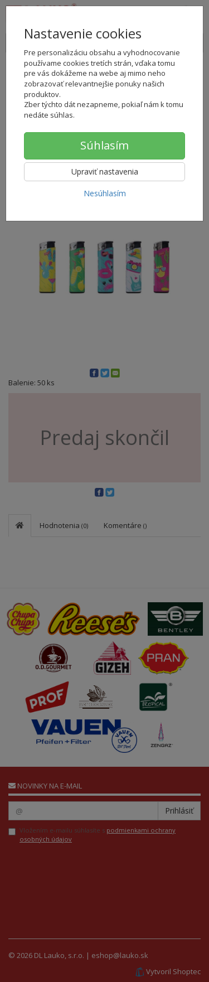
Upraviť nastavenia (104, 171)
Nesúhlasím (105, 193)
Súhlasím (104, 145)
